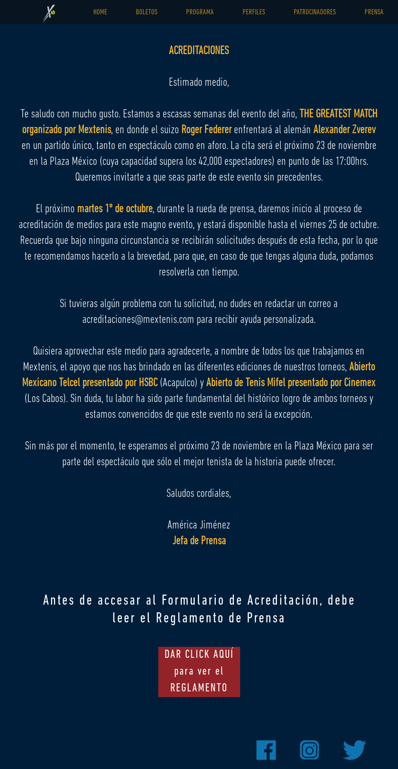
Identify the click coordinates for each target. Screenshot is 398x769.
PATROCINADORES (315, 12)
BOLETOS (146, 12)
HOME (100, 12)
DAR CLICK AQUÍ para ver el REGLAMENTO (199, 671)
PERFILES (254, 12)
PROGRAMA (200, 12)
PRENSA (374, 12)
